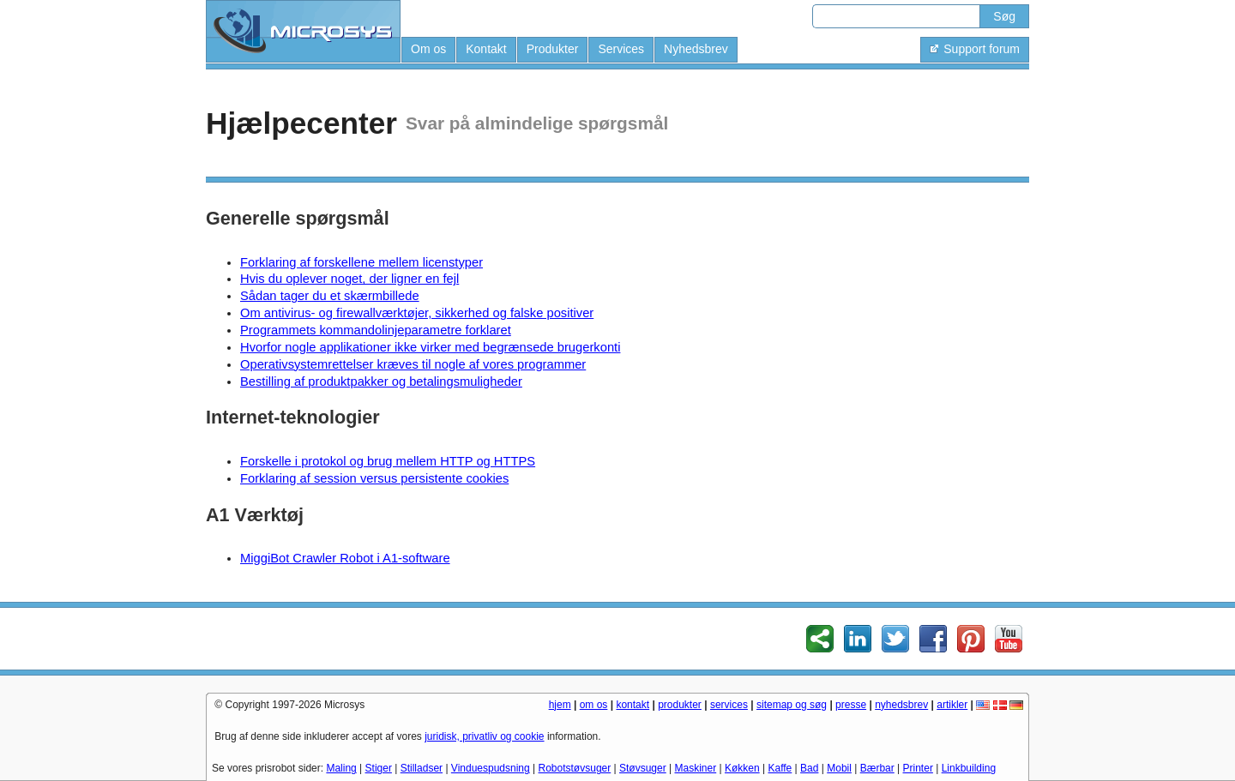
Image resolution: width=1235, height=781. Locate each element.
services (729, 705)
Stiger (378, 768)
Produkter (553, 49)
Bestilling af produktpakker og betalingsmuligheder (381, 381)
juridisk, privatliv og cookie (484, 736)
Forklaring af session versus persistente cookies (374, 478)
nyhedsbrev (901, 705)
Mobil (839, 768)
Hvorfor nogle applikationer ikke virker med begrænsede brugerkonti (430, 347)
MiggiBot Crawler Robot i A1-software (345, 558)
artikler (952, 705)
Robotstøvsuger (575, 768)
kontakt (632, 705)
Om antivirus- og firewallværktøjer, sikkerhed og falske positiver (416, 313)
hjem (560, 705)
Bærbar (877, 768)
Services (621, 49)
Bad (809, 768)
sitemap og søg (791, 705)
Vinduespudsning (490, 768)
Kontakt (486, 49)
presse (850, 705)
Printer (918, 768)
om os (594, 705)
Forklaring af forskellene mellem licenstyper (361, 262)
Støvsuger (642, 768)
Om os (428, 49)
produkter (680, 705)
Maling (341, 768)
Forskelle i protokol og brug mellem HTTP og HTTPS (387, 461)
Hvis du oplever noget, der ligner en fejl (349, 278)
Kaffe (780, 768)
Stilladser (422, 768)
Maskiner (696, 768)
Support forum (975, 49)
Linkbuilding (969, 768)
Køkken (742, 768)
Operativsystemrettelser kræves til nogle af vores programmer (413, 364)
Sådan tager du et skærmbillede (329, 296)
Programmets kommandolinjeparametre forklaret (375, 330)
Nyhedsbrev (696, 49)
